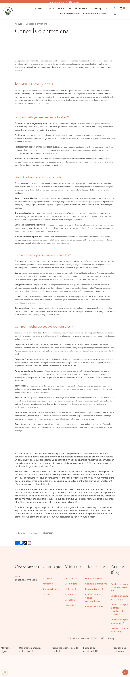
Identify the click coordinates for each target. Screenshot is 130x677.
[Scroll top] (125, 672)
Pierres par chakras (95, 605)
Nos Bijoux (99, 8)
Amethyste (70, 594)
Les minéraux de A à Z (79, 8)
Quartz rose (71, 578)
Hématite (69, 604)
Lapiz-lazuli (70, 589)
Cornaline (70, 599)
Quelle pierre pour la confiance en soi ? (120, 587)
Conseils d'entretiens (96, 583)
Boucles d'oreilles (51, 589)
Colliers (46, 594)
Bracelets (47, 578)
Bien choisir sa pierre (96, 589)
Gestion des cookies (119, 648)
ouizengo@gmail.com (26, 579)
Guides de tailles (94, 578)
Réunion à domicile (70, 13)
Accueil (38, 8)
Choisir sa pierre (54, 8)
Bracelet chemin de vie (95, 13)
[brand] (7, 11)
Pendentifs (48, 583)
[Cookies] (5, 672)
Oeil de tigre (71, 583)
